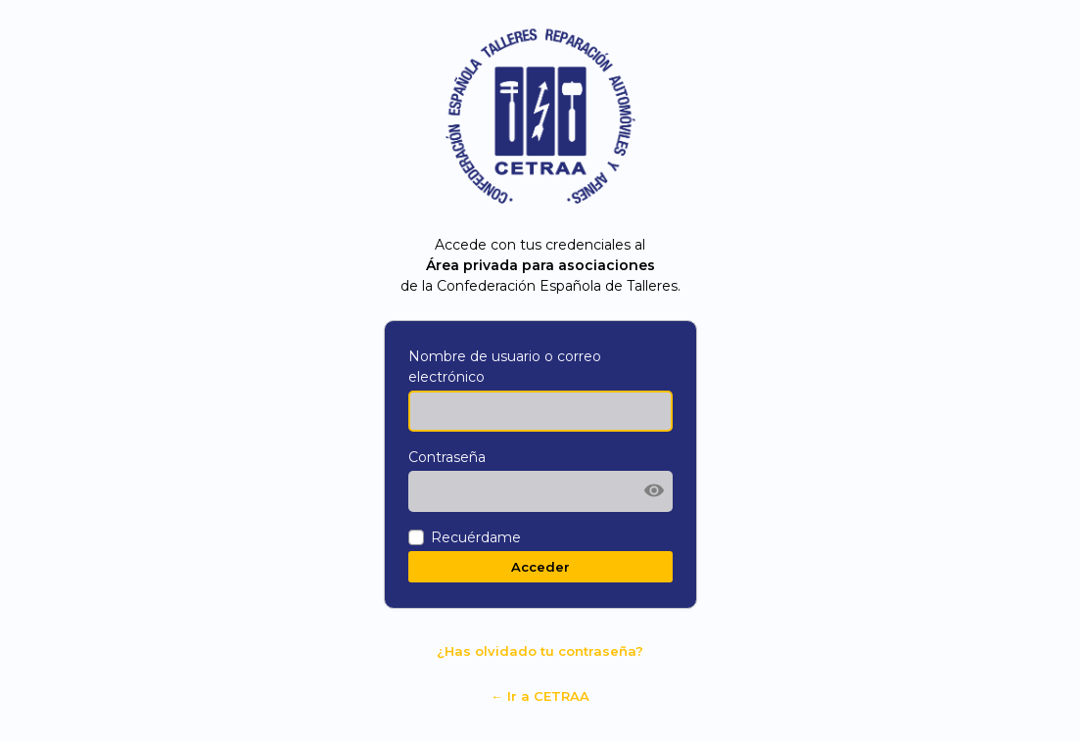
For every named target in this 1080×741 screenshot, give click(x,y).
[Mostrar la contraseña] (653, 490)
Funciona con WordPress (540, 117)
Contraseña (447, 457)
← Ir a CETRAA (540, 696)
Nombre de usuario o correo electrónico (504, 366)
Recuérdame (476, 537)
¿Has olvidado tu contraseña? (540, 651)
